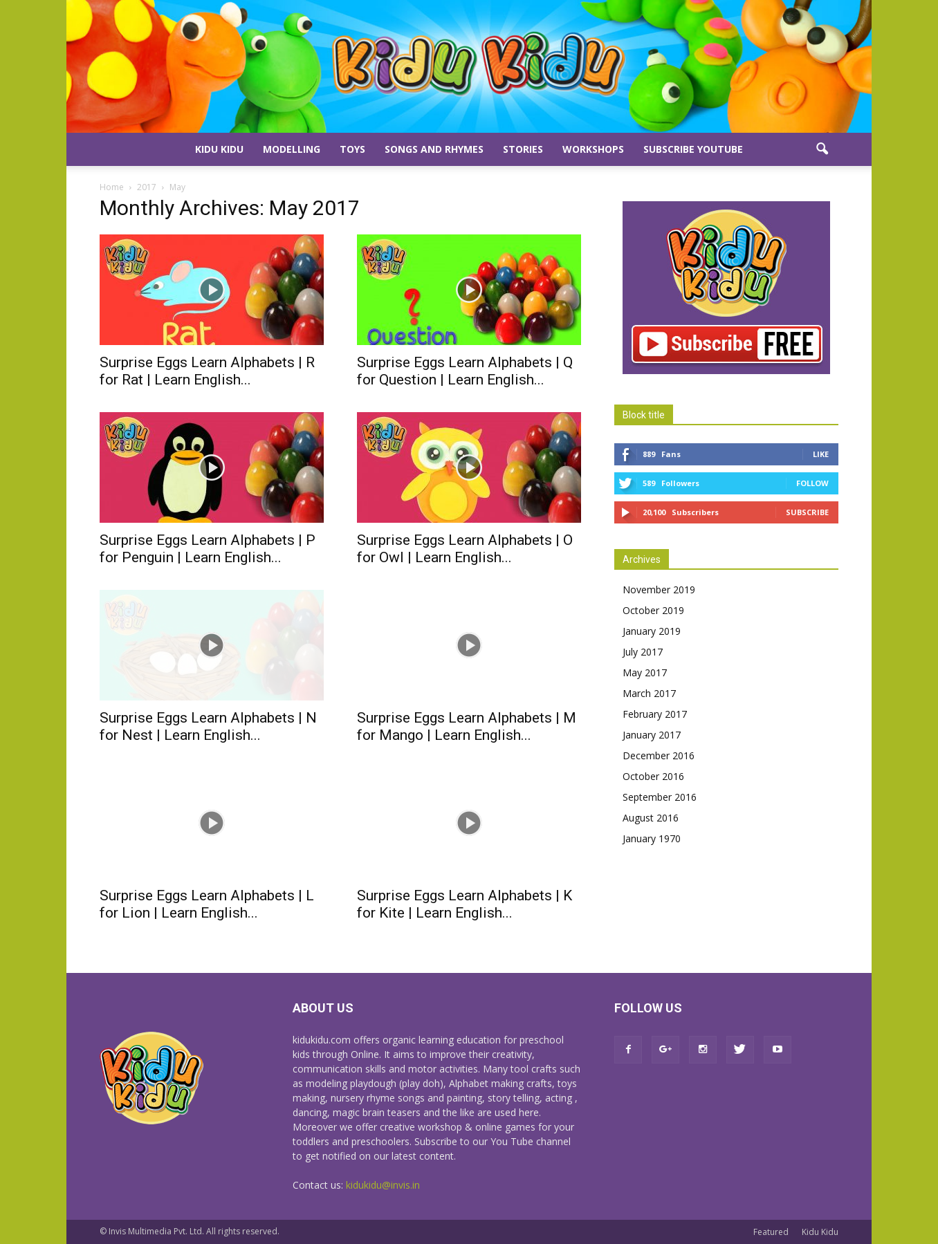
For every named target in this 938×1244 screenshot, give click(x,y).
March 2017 (649, 693)
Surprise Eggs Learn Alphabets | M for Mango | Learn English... (466, 726)
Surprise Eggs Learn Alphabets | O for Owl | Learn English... (465, 549)
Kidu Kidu (219, 149)
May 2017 (645, 672)
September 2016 (660, 797)
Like (821, 454)
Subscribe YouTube (693, 149)
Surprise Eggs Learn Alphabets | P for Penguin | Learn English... (207, 549)
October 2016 (653, 776)
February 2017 (655, 714)
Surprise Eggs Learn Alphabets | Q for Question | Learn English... (465, 371)
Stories (523, 149)
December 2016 (659, 755)
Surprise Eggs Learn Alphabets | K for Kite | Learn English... (464, 904)
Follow (812, 483)
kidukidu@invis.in (383, 1184)
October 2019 (653, 610)
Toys (352, 149)
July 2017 (643, 651)
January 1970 (652, 838)
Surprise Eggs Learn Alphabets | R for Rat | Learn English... (207, 371)
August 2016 (651, 817)
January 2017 (652, 734)
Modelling (291, 149)
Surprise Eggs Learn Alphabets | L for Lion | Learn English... (207, 904)
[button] (821, 149)
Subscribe (807, 512)
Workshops (593, 149)
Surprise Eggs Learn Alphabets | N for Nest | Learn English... (208, 726)
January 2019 (652, 631)
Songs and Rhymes (434, 149)
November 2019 (659, 589)
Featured (771, 1232)
